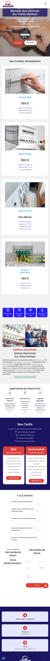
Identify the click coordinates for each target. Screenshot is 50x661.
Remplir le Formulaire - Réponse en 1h (25, 649)
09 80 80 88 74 (30, 43)
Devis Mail (18, 43)
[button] (3, 658)
